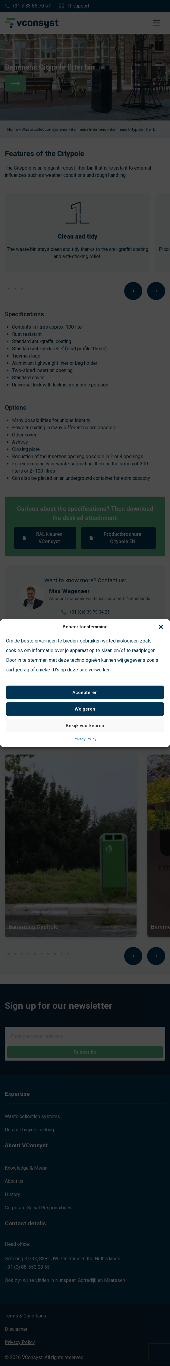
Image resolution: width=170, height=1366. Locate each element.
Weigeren (85, 709)
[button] (161, 627)
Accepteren (85, 692)
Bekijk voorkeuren (85, 725)
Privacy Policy (85, 739)
